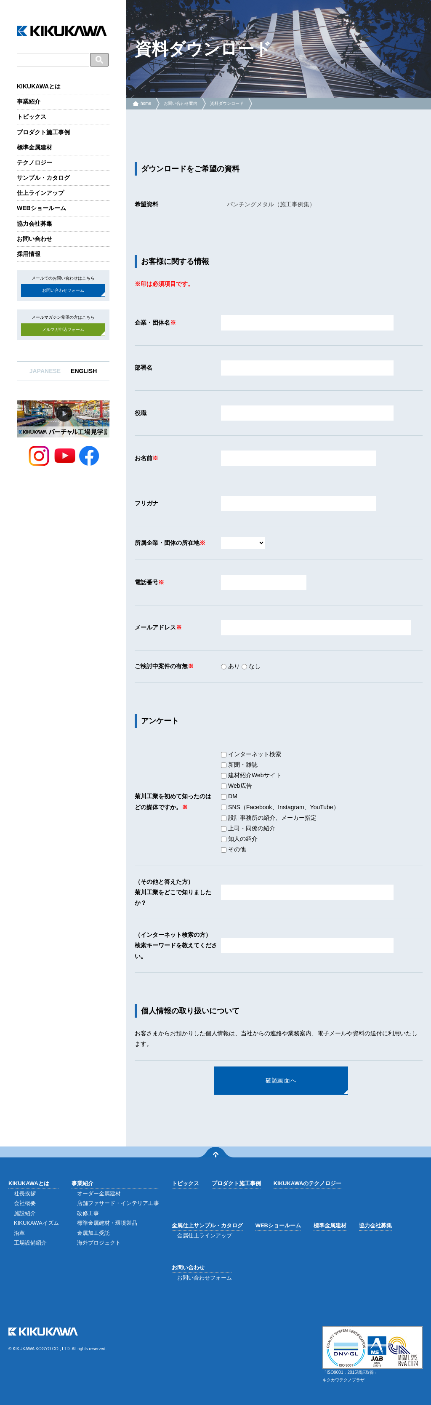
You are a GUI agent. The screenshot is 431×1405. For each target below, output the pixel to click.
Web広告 (236, 785)
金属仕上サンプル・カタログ (207, 1225)
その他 (233, 849)
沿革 (19, 1233)
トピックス (31, 116)
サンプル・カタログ (43, 177)
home (146, 103)
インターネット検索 (251, 754)
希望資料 (146, 204)
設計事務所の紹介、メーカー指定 (269, 817)
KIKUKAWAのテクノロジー (308, 1183)
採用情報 (28, 254)
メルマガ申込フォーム (63, 329)
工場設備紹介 (30, 1243)
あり (230, 666)
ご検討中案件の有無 (161, 666)
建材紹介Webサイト (251, 775)
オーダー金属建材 (99, 1193)
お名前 (143, 458)
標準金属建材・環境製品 (107, 1223)
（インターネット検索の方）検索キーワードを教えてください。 (176, 945)
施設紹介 (25, 1213)
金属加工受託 (93, 1233)
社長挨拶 (25, 1193)
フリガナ (146, 503)
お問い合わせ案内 (180, 103)
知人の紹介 (239, 838)
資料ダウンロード (227, 103)
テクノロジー (34, 162)
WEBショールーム (41, 208)
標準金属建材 (34, 147)
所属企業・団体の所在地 (167, 542)
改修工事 (88, 1213)
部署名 (143, 367)
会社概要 (25, 1203)
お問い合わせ (34, 238)
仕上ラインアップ (40, 192)
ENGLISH (84, 371)
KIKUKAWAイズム (36, 1223)
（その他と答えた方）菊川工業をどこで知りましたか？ (173, 892)
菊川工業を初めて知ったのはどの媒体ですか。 (173, 801)
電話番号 (146, 582)
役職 (140, 413)
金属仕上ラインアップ (204, 1235)
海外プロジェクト (99, 1243)
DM (229, 796)
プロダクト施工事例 (43, 132)
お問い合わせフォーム (63, 290)
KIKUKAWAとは (39, 86)
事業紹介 (28, 101)
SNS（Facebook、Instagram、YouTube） (280, 807)
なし (251, 666)
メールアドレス (155, 627)
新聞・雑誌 (239, 764)
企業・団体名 (152, 322)
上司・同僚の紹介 (248, 828)
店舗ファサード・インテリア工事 (118, 1203)
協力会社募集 (34, 223)
